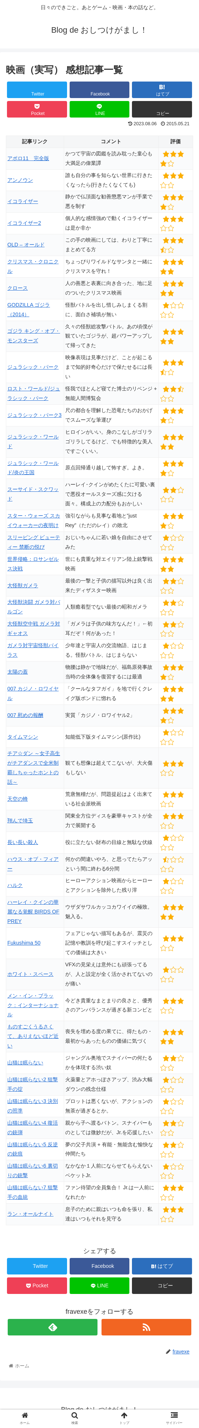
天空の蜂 (17, 799)
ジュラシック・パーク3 (34, 415)
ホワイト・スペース (30, 974)
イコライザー (22, 201)
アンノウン (20, 180)
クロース (17, 288)
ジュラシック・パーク (33, 367)
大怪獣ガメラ (22, 585)
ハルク (15, 885)
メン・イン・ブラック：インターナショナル (33, 1005)
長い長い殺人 (22, 842)
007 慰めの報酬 (25, 715)
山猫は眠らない (25, 1062)
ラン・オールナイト (30, 1214)
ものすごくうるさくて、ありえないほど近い (33, 1036)
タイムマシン (22, 737)
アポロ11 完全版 (28, 158)
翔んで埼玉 (20, 820)
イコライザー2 (24, 223)
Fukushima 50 (23, 943)
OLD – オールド (26, 245)
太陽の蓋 (17, 672)
